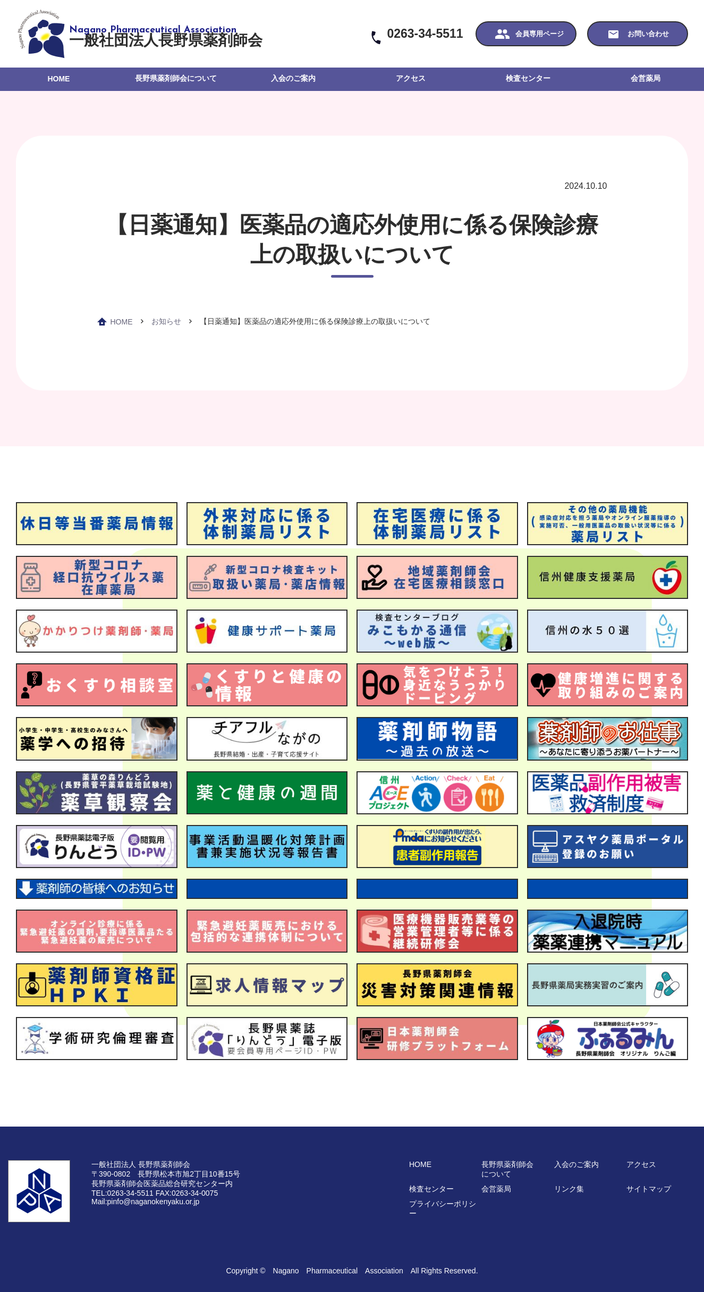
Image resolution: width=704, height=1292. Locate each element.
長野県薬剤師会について (176, 78)
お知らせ (166, 321)
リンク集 (569, 1189)
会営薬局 (645, 78)
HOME (58, 78)
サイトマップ (648, 1189)
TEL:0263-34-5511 (122, 1193)
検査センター (528, 78)
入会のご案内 (293, 78)
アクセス (411, 78)
